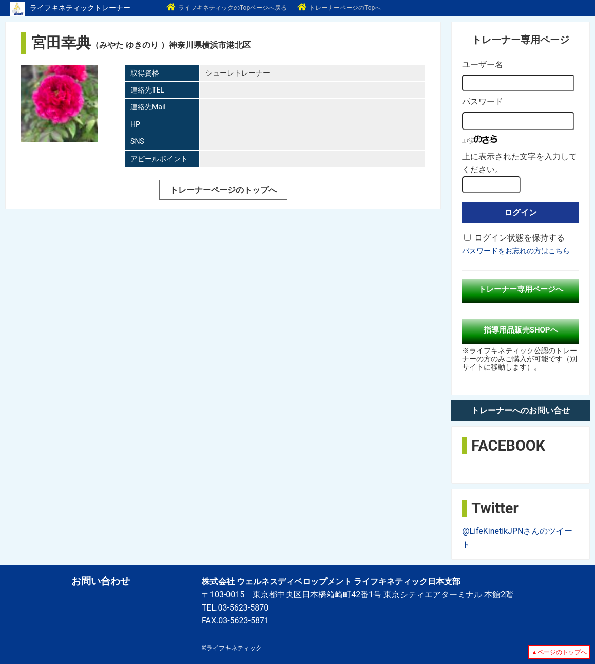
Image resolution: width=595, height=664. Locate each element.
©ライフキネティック (232, 648)
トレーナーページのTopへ (339, 7)
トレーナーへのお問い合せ (520, 410)
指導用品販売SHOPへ (521, 330)
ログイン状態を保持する (519, 238)
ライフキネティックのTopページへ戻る (226, 7)
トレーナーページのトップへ (223, 190)
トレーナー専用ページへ (520, 289)
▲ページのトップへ (559, 652)
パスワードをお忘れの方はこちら (516, 251)
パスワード (482, 101)
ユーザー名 (482, 64)
